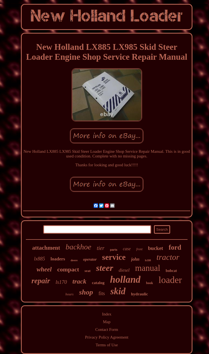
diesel (124, 270)
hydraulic (139, 294)
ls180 (148, 260)
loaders (58, 259)
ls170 (61, 282)
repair (40, 281)
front (139, 249)
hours (70, 294)
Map (107, 322)
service (114, 257)
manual (147, 268)
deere (73, 260)
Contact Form (106, 329)
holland (125, 279)
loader (170, 280)
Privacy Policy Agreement (106, 337)
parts (113, 249)
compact (68, 269)
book (149, 283)
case (127, 248)
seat (88, 271)
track (79, 281)
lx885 (39, 259)
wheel (44, 269)
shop (86, 292)
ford (175, 247)
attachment (46, 247)
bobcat (171, 271)
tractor (167, 257)
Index (106, 314)
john (135, 259)
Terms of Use (107, 345)
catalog (98, 283)
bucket (155, 248)
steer (104, 268)
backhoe (78, 247)
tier (101, 248)
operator (90, 259)
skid (118, 291)
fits (102, 293)
